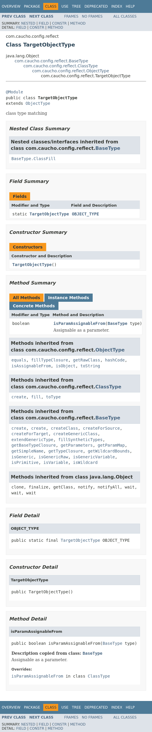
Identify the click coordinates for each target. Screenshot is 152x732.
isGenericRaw (53, 457)
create (18, 397)
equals (18, 360)
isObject (65, 366)
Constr (59, 23)
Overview (11, 6)
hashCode (115, 360)
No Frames (92, 16)
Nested (28, 23)
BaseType (107, 148)
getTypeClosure (65, 451)
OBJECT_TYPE (85, 214)
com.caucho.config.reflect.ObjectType (70, 70)
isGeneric (22, 457)
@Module (14, 92)
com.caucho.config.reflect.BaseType (51, 61)
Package (32, 6)
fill (36, 397)
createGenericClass (75, 433)
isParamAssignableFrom (79, 323)
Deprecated (96, 6)
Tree (76, 6)
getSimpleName (27, 451)
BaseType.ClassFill (33, 158)
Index (116, 6)
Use (64, 6)
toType (53, 397)
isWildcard (85, 462)
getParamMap (111, 445)
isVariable (56, 462)
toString (90, 366)
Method (78, 23)
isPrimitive (25, 462)
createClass (64, 428)
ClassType (108, 387)
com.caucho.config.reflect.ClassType (60, 66)
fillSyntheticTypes (80, 439)
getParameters (77, 445)
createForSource (101, 428)
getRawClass (86, 360)
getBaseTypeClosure (33, 445)
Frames (71, 16)
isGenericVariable (94, 457)
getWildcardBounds (108, 451)
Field (44, 23)
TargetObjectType (49, 214)
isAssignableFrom (31, 366)
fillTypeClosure (49, 360)
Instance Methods (68, 297)
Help (130, 6)
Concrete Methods (34, 306)
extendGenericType (32, 439)
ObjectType (37, 103)
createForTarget (29, 433)
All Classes (125, 16)
